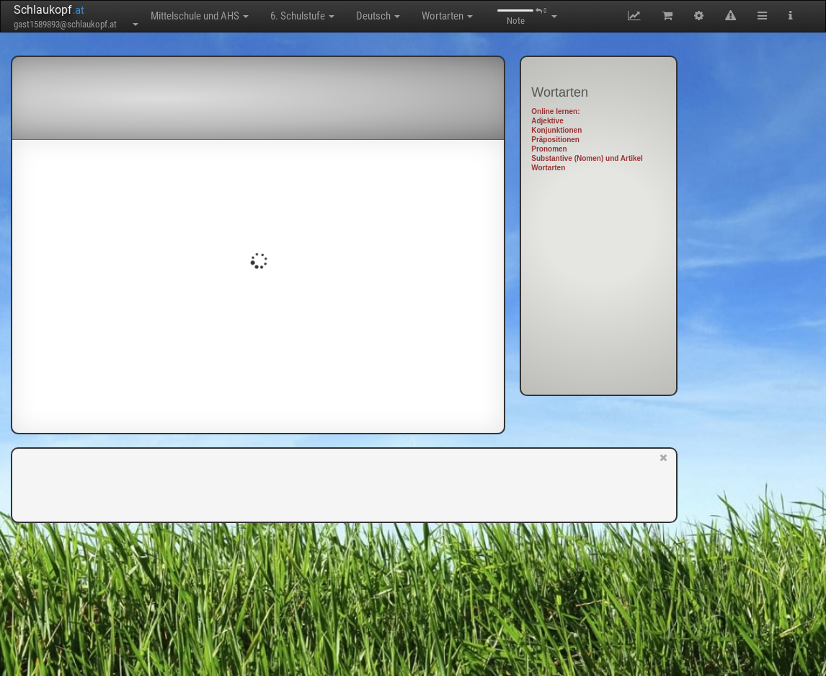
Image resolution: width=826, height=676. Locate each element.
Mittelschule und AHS (200, 15)
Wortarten (447, 15)
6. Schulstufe (302, 15)
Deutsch (378, 15)
